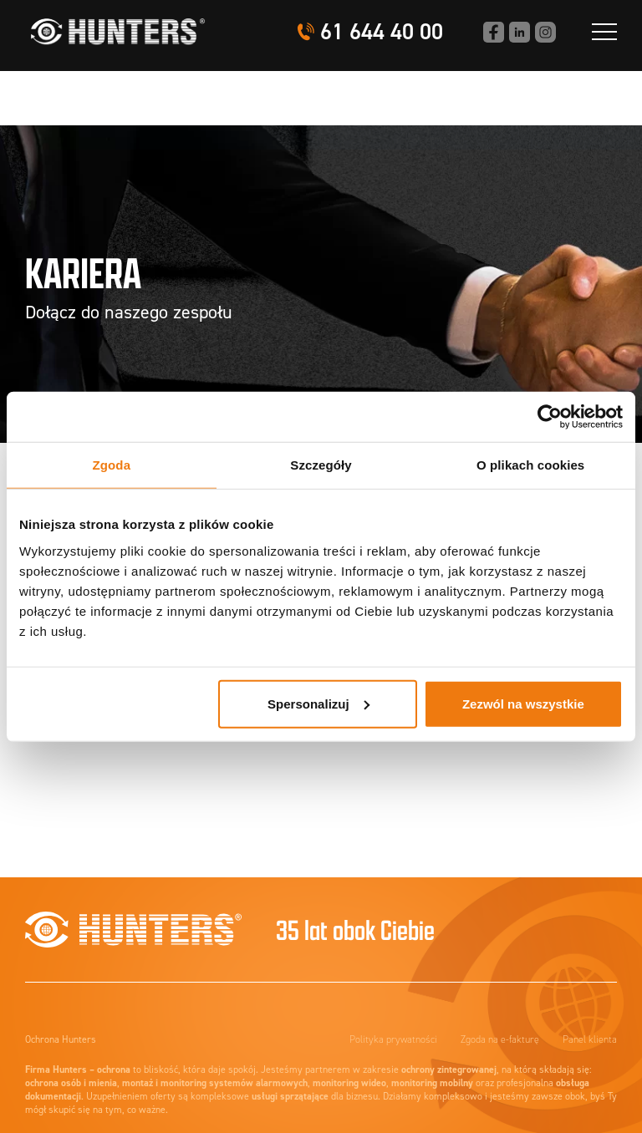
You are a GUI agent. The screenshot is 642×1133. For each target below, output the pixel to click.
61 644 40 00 (381, 32)
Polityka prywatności (393, 1039)
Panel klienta (590, 1039)
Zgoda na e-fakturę (500, 1039)
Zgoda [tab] (112, 465)
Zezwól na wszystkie (523, 703)
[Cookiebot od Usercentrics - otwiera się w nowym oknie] (549, 416)
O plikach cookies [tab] (530, 465)
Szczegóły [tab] (320, 465)
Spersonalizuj (318, 703)
